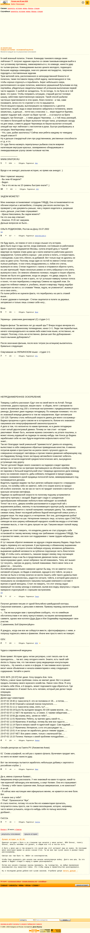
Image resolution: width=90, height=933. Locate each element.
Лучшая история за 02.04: (14, 839)
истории (19, 8)
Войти (13, 4)
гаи (2, 232)
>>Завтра (18, 829)
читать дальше (70, 871)
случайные (42, 881)
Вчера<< (4, 829)
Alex (36, 163)
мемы (25, 8)
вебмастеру (31, 924)
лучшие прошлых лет (29, 881)
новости (39, 924)
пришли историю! (82, 885)
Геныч (37, 596)
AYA (37, 189)
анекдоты (11, 8)
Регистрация (20, 4)
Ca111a (37, 822)
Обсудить (22, 163)
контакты (16, 924)
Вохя (36, 312)
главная (4, 885)
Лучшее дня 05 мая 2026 (19, 1)
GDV (36, 643)
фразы (30, 8)
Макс (36, 769)
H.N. (36, 356)
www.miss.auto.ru (40, 236)
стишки (36, 8)
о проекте (23, 924)
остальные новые (14, 881)
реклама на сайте (6, 924)
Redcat (37, 740)
